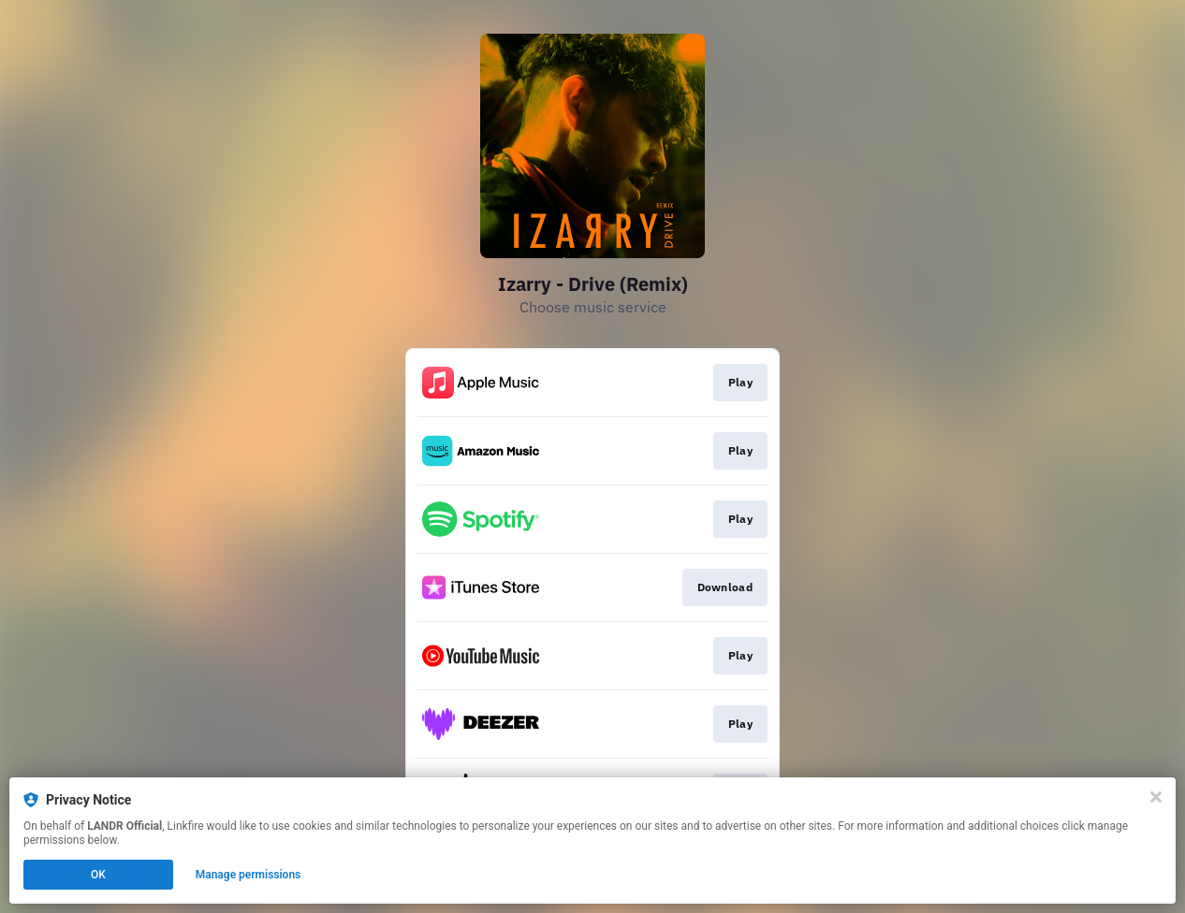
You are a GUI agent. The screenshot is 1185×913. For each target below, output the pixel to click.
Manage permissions (248, 874)
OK (98, 874)
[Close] (1156, 797)
